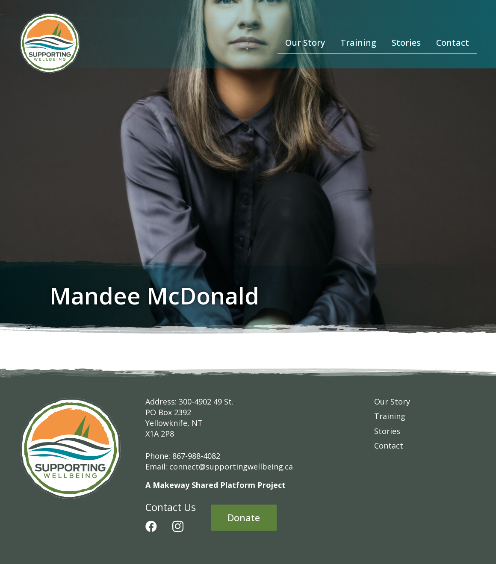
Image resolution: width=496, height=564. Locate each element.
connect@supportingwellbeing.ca (231, 466)
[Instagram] (177, 526)
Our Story (392, 401)
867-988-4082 (196, 456)
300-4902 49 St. (206, 401)
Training (389, 416)
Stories (387, 431)
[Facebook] (151, 526)
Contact (388, 445)
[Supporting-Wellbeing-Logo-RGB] (50, 43)
